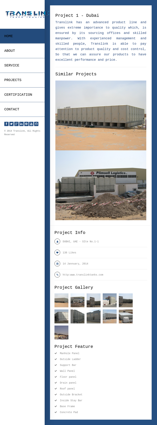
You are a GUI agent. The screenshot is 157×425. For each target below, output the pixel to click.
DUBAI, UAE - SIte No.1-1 (81, 241)
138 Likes (69, 252)
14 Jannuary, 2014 (75, 263)
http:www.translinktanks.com (83, 274)
